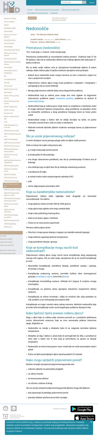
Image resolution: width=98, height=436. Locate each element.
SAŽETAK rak (8, 227)
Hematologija (8, 67)
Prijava (91, 3)
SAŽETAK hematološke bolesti (11, 205)
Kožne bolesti (8, 86)
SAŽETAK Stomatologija (11, 181)
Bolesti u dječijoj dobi (10, 107)
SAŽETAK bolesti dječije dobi (70, 10)
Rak (5, 76)
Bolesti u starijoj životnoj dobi (11, 118)
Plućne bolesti (8, 31)
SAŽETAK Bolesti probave (12, 146)
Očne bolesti (8, 92)
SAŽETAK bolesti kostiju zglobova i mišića (11, 194)
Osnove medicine (9, 21)
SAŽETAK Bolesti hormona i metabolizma (12, 161)
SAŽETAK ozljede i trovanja (12, 190)
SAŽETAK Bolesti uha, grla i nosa (12, 135)
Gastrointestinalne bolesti (12, 50)
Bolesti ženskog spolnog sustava (11, 102)
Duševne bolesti (9, 43)
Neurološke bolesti (10, 40)
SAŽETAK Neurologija (10, 139)
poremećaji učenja (36, 101)
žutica (65, 276)
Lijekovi (6, 25)
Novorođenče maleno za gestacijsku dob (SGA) (59, 19)
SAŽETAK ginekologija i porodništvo (11, 216)
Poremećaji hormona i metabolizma (10, 72)
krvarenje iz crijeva (44, 276)
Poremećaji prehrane (10, 59)
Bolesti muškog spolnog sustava (11, 97)
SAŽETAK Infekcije (10, 174)
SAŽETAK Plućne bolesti (11, 131)
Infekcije (6, 82)
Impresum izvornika (10, 18)
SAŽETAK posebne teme (11, 220)
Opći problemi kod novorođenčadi (37, 13)
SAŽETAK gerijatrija (10, 224)
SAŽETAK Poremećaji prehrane (10, 156)
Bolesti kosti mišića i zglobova (10, 36)
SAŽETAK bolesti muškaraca (9, 211)
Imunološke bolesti (10, 79)
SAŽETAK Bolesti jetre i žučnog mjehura (11, 150)
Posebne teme (8, 113)
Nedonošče (54, 13)
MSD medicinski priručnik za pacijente (47, 10)
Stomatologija (8, 47)
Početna (29, 10)
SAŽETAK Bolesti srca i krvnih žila (11, 126)
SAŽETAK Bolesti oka (10, 178)
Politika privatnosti (60, 409)
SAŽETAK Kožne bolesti (11, 166)
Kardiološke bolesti (10, 28)
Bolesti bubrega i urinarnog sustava (12, 63)
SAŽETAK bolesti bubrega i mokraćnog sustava (12, 200)
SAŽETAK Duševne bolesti (12, 143)
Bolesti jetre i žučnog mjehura (10, 54)
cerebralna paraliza (64, 98)
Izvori (5, 122)
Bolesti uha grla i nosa (11, 89)
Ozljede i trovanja (9, 110)
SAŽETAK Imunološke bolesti (11, 170)
